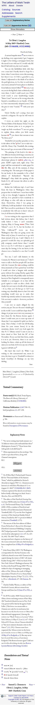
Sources (16, 9)
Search (18, 13)
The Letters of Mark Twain (16, 2)
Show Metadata (17, 29)
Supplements (8, 16)
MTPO (4, 5)
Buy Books (25, 698)
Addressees (7, 13)
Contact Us (17, 698)
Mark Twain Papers (20, 696)
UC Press (30, 696)
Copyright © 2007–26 (15, 699)
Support (10, 696)
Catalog (6, 9)
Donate (19, 5)
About (11, 5)
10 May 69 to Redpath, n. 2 (10, 635)
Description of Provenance (18, 425)
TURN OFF (8, 20)
